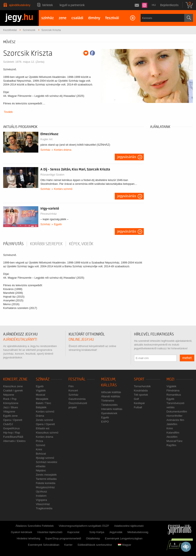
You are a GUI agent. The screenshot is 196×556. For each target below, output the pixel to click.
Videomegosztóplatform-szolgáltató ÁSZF (84, 525)
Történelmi (107, 400)
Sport (139, 379)
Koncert (73, 390)
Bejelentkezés (169, 5)
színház (47, 18)
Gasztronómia (76, 398)
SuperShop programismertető (63, 538)
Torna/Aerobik (142, 386)
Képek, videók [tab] (81, 244)
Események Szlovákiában (43, 544)
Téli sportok (141, 394)
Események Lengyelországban (124, 538)
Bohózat (41, 453)
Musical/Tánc (175, 441)
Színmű (40, 445)
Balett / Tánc (43, 403)
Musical (40, 394)
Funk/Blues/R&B (13, 436)
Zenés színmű (44, 420)
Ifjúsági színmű (45, 457)
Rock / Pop (10, 398)
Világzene (9, 411)
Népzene (8, 394)
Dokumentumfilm (177, 411)
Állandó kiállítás (110, 396)
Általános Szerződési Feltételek (35, 525)
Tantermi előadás (46, 478)
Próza (39, 441)
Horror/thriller (175, 415)
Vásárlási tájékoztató (49, 532)
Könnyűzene (10, 403)
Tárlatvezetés (109, 404)
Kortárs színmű (63, 188)
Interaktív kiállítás (111, 409)
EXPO (105, 421)
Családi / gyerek (13, 390)
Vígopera (41, 499)
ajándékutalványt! (20, 339)
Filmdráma (173, 390)
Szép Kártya (96, 532)
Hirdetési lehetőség (28, 538)
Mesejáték (42, 398)
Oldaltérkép (93, 538)
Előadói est (42, 428)
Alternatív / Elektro (14, 441)
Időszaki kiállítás (111, 392)
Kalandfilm (173, 432)
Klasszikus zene (13, 386)
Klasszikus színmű (47, 432)
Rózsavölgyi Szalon (52, 174)
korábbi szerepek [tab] (46, 244)
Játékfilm (172, 424)
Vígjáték (41, 390)
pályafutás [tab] (13, 244)
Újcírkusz (41, 491)
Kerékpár (139, 403)
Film (71, 386)
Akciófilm (172, 436)
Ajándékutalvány (19, 5)
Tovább (8, 111)
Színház (45, 149)
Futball (138, 407)
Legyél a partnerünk (72, 5)
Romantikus (174, 394)
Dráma (40, 415)
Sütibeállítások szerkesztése (94, 544)
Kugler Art (46, 139)
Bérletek (47, 5)
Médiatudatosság (137, 532)
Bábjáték (41, 407)
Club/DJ (8, 424)
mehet (187, 358)
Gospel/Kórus (11, 428)
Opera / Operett (12, 420)
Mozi (170, 379)
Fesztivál (76, 379)
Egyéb (58, 224)
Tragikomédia (44, 508)
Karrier (68, 544)
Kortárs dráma (62, 149)
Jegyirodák (116, 532)
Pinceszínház (48, 213)
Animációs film (175, 420)
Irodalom (41, 495)
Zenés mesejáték (46, 474)
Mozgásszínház (45, 487)
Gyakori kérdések (21, 532)
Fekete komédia (45, 483)
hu (154, 5)
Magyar (124, 544)
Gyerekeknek (109, 413)
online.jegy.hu (81, 339)
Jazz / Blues (10, 407)
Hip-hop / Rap (11, 432)
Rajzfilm (171, 445)
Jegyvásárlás (126, 157)
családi (77, 18)
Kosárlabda (141, 390)
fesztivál (112, 18)
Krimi (39, 449)
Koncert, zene (15, 379)
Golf (136, 398)
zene (62, 18)
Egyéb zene (10, 415)
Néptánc (41, 470)
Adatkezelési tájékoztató (129, 525)
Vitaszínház (43, 504)
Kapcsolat (73, 532)
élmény (94, 18)
